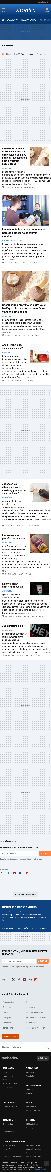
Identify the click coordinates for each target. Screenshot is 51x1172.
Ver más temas (11, 1036)
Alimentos (7, 352)
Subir (40, 1058)
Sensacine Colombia (34, 1153)
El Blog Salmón (32, 1124)
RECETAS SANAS (28, 20)
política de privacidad (33, 859)
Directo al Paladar (10, 1107)
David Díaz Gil (14, 381)
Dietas (5, 1012)
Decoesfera (7, 1128)
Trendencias (8, 1124)
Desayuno (43, 928)
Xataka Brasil (8, 1149)
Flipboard (27, 873)
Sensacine (30, 1089)
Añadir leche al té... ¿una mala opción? (12, 346)
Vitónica (26, 10)
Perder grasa (31, 1023)
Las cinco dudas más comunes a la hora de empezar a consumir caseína (23, 233)
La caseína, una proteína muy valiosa (13, 537)
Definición (7, 1023)
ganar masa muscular (35, 1028)
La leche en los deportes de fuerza (12, 585)
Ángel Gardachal (16, 263)
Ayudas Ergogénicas (12, 241)
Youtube (14, 873)
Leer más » (34, 184)
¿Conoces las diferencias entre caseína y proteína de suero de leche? (14, 489)
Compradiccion (9, 1132)
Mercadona (41, 54)
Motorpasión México (34, 1157)
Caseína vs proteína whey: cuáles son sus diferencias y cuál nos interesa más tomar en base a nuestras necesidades (14, 156)
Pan (22, 54)
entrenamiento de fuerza (36, 1017)
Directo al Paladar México (13, 1157)
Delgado (12, 574)
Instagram (21, 873)
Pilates (33, 928)
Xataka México (9, 1145)
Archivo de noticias (27, 894)
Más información (39, 1169)
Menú (4, 12)
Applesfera (7, 1080)
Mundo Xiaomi (8, 1087)
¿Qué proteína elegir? (14, 625)
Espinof (29, 1093)
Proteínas (7, 168)
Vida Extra (30, 1076)
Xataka (5, 1072)
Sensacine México (33, 1149)
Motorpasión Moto (33, 1111)
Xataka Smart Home (11, 1083)
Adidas (30, 54)
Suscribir (45, 853)
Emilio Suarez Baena (19, 616)
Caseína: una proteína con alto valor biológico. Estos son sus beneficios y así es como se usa (24, 308)
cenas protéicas (9, 1028)
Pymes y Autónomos (34, 1128)
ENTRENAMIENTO (10, 20)
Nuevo (46, 12)
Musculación (23, 928)
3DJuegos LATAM (33, 1145)
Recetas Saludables (34, 1012)
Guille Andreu (15, 187)
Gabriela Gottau (16, 526)
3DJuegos (30, 1072)
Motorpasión (31, 1107)
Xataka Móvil (8, 1076)
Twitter (2, 873)
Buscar (47, 1047)
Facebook (8, 873)
